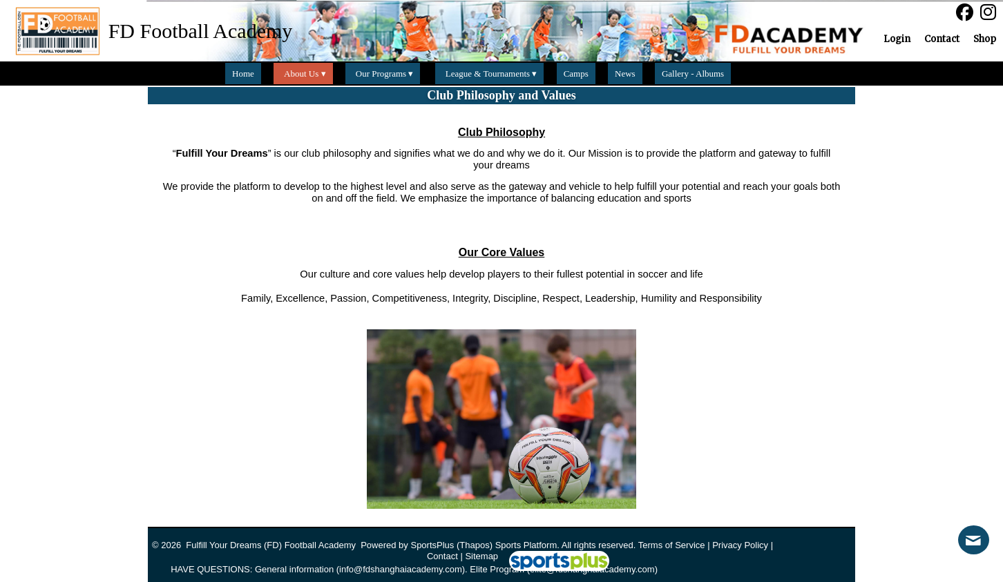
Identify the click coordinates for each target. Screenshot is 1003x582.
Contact (442, 556)
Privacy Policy (740, 545)
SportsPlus (432, 545)
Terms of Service (671, 545)
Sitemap (481, 556)
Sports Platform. (527, 545)
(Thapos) (475, 545)
